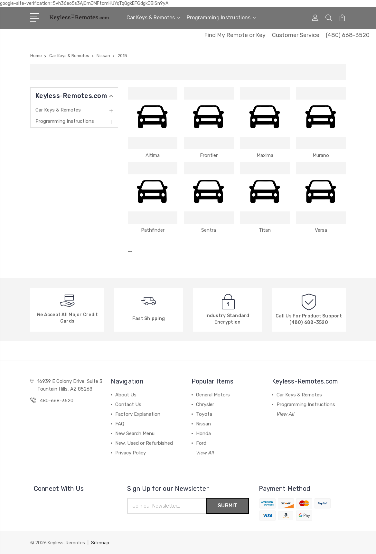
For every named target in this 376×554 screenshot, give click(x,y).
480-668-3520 (56, 400)
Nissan (203, 424)
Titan (265, 230)
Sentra (208, 230)
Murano (321, 155)
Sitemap (100, 543)
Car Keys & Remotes (153, 18)
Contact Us (128, 404)
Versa (321, 230)
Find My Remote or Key (235, 35)
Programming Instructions (221, 18)
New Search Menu (135, 433)
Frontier (209, 155)
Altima (153, 155)
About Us (125, 395)
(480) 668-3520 (348, 35)
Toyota (204, 414)
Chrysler (205, 404)
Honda (203, 433)
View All (205, 453)
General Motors (213, 395)
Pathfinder (152, 230)
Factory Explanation (137, 414)
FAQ (119, 424)
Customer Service (295, 35)
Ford (201, 443)
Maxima (265, 155)
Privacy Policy (130, 453)
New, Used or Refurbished (144, 443)
